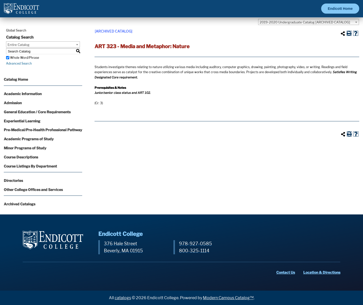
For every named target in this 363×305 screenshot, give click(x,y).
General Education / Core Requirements (37, 112)
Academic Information (23, 94)
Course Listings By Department (30, 166)
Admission (13, 103)
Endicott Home (340, 9)
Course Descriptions (21, 157)
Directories (13, 180)
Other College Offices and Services (33, 189)
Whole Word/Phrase (24, 58)
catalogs (123, 297)
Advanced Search (19, 63)
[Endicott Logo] (21, 10)
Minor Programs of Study (25, 148)
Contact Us (285, 272)
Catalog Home (16, 79)
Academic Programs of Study (29, 139)
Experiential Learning (22, 121)
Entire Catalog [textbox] (18, 45)
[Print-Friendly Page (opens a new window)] (349, 33)
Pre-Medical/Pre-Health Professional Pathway (43, 130)
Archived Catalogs (19, 204)
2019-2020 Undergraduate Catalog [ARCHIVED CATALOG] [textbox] (305, 22)
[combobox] (308, 22)
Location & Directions (321, 272)
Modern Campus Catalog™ (228, 297)
